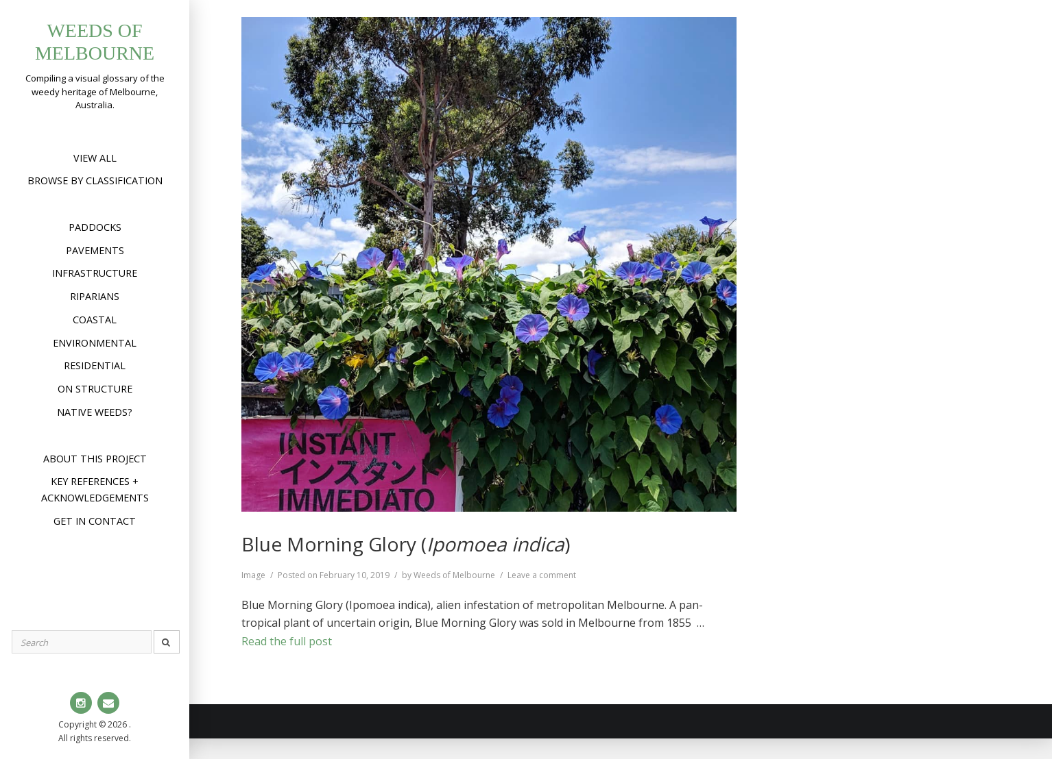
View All (95, 157)
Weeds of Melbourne (454, 575)
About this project (95, 458)
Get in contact (94, 520)
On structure (95, 388)
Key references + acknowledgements (95, 489)
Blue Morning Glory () (405, 544)
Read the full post (286, 641)
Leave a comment (541, 575)
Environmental (94, 342)
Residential (94, 365)
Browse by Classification (95, 180)
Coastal (95, 319)
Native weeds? (94, 412)
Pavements (95, 250)
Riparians (94, 296)
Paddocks (95, 227)
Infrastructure (94, 272)
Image (253, 575)
